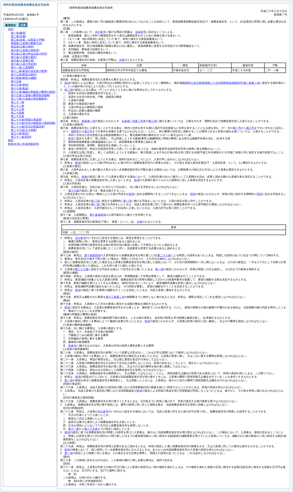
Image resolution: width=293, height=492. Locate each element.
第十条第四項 (98, 214)
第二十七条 (82, 269)
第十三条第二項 (115, 296)
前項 (67, 82)
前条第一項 (88, 121)
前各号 (72, 345)
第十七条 (73, 190)
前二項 (68, 89)
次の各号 (100, 31)
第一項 (127, 200)
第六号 (88, 131)
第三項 (152, 121)
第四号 (75, 131)
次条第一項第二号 (132, 121)
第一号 (237, 127)
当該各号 (140, 31)
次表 (121, 59)
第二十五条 (91, 428)
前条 (84, 176)
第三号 (250, 127)
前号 (71, 138)
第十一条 (73, 428)
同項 (192, 194)
